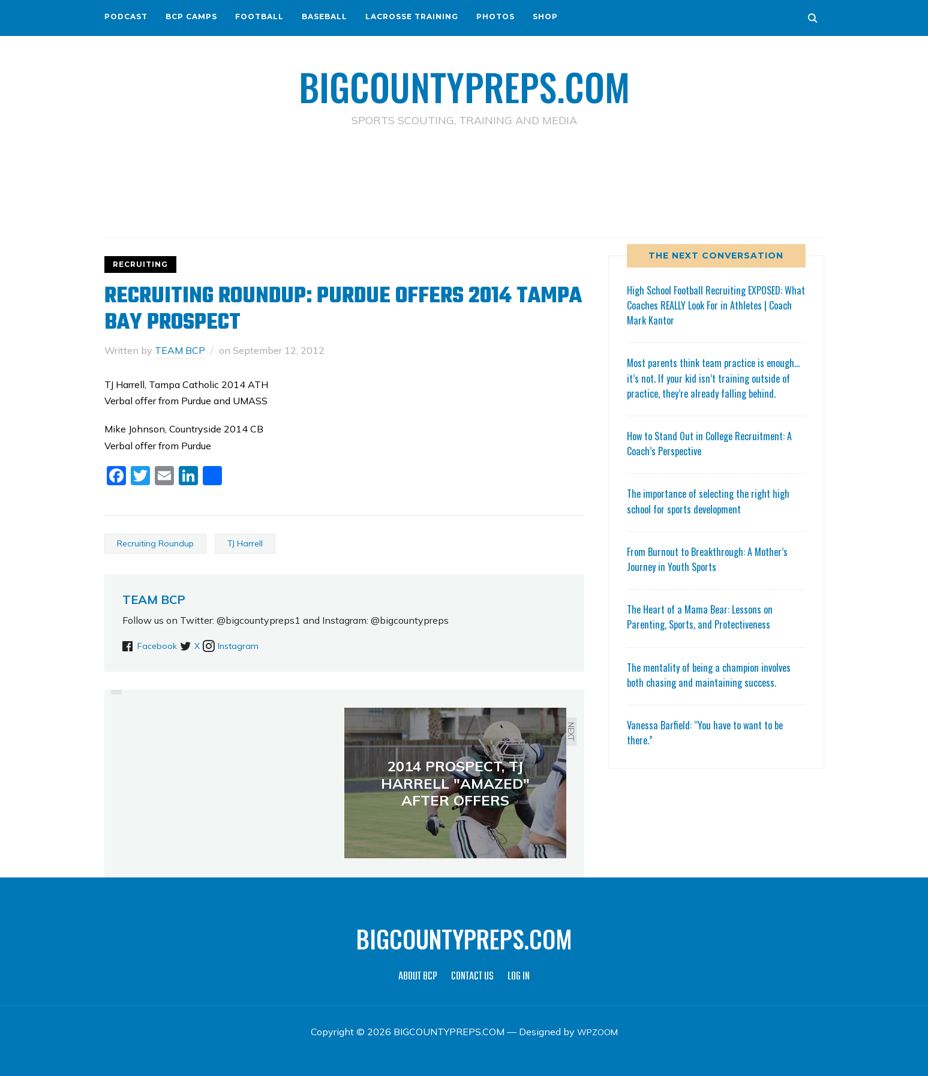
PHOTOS (495, 16)
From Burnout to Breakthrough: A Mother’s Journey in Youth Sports (712, 573)
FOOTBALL (259, 16)
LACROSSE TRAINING (411, 16)
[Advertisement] (464, 181)
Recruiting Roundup (155, 542)
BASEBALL (324, 16)
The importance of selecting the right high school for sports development (714, 515)
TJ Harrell (245, 542)
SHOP (545, 16)
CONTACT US (472, 976)
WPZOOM (597, 1032)
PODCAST (126, 16)
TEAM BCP (180, 350)
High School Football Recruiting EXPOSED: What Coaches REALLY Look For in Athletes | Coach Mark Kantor (715, 304)
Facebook (159, 645)
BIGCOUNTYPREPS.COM (464, 84)
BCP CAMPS (191, 16)
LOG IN (518, 976)
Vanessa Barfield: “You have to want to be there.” (710, 746)
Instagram (261, 645)
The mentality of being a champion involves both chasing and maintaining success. (714, 689)
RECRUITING (140, 263)
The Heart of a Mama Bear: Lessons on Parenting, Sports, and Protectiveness (704, 631)
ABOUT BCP (417, 976)
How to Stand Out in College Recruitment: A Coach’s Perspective (716, 457)
